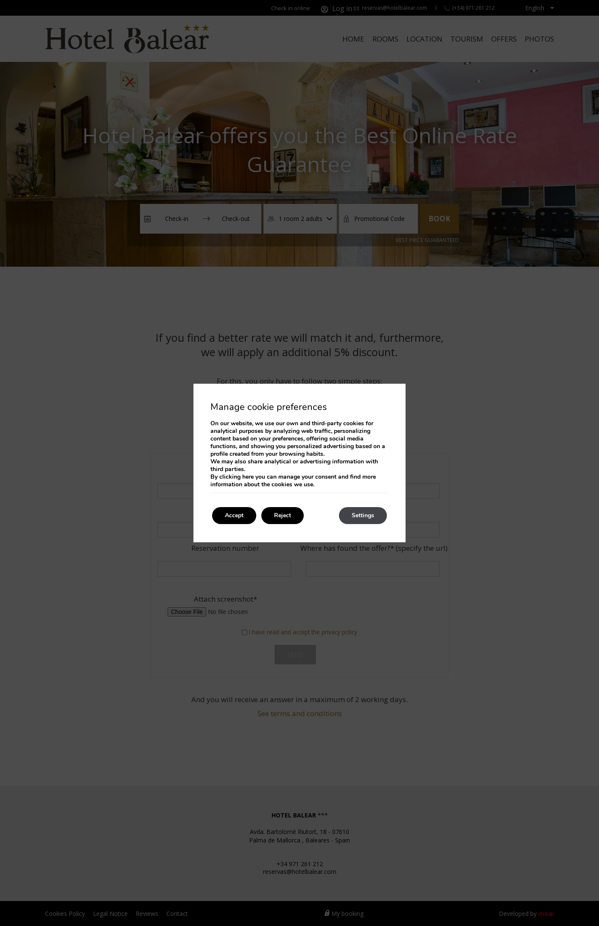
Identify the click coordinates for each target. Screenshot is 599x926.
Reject (282, 515)
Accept (234, 515)
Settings (363, 515)
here (248, 477)
